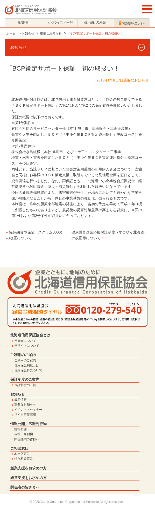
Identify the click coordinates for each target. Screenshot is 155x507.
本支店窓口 (22, 454)
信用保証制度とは (26, 365)
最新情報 (20, 399)
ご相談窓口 (19, 448)
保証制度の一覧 (25, 385)
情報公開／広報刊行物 (28, 424)
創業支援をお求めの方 (28, 468)
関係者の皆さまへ (24, 487)
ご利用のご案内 (23, 355)
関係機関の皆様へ (26, 439)
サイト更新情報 (25, 414)
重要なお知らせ (51, 33)
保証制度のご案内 (24, 379)
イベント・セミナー (28, 410)
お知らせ (28, 33)
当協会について (25, 340)
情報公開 (20, 429)
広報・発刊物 (23, 434)
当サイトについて (26, 345)
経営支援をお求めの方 (28, 478)
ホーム (11, 33)
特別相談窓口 (23, 459)
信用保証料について (28, 370)
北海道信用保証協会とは (30, 335)
